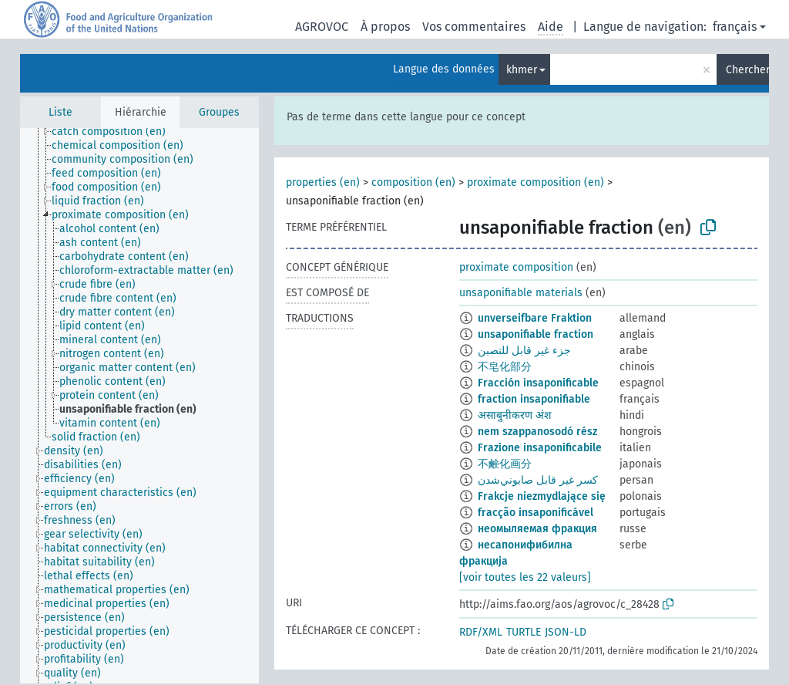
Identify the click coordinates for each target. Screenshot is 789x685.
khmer (521, 69)
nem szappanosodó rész (537, 431)
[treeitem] (115, 132)
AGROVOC (321, 26)
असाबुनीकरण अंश (515, 415)
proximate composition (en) (535, 182)
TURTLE (523, 632)
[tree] (139, 405)
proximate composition (516, 267)
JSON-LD (565, 632)
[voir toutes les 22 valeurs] (525, 577)
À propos (385, 26)
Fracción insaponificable (538, 383)
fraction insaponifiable (534, 399)
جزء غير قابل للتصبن (524, 350)
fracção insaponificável (535, 512)
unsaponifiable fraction (535, 334)
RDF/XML (480, 632)
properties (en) (323, 182)
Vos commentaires (473, 26)
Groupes (219, 112)
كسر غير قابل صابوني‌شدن (538, 480)
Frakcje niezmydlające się (542, 496)
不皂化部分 (505, 366)
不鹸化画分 (505, 464)
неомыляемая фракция (537, 528)
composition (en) (413, 182)
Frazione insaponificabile (540, 447)
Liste (60, 112)
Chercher (747, 69)
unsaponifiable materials (521, 292)
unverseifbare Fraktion (535, 318)
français (735, 26)
